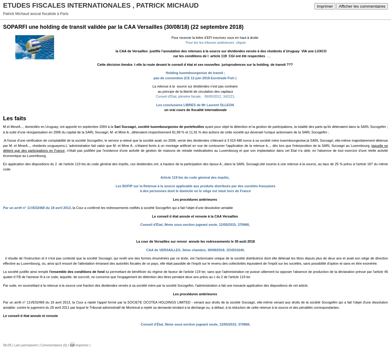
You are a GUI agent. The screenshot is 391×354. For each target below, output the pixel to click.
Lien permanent (26, 345)
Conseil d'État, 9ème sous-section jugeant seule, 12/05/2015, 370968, (195, 224)
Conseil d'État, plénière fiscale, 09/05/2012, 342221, (195, 96)
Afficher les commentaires (362, 6)
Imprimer (325, 6)
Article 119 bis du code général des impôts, (194, 177)
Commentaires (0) (53, 345)
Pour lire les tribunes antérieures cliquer (215, 42)
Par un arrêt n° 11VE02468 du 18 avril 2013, (37, 208)
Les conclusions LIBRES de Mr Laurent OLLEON (195, 105)
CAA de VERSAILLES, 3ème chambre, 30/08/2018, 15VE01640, (196, 250)
